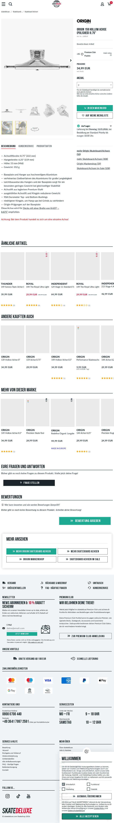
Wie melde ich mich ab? (35, 642)
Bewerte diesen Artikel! (85, 44)
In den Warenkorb (94, 108)
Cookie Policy (99, 808)
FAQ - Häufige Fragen (53, 588)
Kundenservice (98, 588)
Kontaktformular (43, 722)
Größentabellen (14, 588)
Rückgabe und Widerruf (11, 753)
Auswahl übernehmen (86, 796)
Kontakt (5, 770)
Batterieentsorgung (9, 767)
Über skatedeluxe (66, 747)
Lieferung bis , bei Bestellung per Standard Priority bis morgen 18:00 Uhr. (95, 130)
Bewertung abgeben (84, 521)
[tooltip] (111, 55)
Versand (9, 583)
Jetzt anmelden (22, 634)
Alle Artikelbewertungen (11, 761)
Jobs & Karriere (65, 750)
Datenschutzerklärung (76, 810)
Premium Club (66, 597)
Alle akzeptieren (87, 816)
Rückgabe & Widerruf (53, 583)
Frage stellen (29, 483)
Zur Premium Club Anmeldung (85, 636)
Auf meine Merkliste (94, 115)
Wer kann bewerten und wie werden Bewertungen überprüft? (30, 504)
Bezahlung (6, 747)
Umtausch (95, 583)
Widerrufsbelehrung (10, 756)
